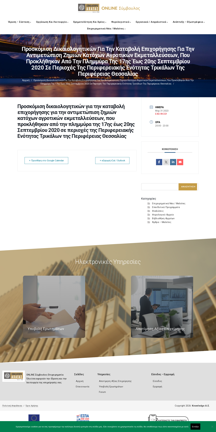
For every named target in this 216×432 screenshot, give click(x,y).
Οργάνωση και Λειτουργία (52, 22)
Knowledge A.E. (201, 405)
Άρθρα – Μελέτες (161, 222)
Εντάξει (195, 426)
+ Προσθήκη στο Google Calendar (46, 160)
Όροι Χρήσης (32, 405)
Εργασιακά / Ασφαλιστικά (152, 22)
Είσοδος (157, 381)
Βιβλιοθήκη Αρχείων (163, 218)
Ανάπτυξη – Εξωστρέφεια (189, 22)
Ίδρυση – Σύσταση (19, 22)
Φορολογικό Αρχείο (163, 214)
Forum (102, 392)
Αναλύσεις (158, 211)
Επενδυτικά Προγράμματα (166, 207)
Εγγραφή (157, 386)
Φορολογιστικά (121, 22)
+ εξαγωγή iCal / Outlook (112, 160)
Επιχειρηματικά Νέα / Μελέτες (106, 28)
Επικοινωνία (82, 386)
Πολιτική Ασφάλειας (12, 405)
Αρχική (26, 80)
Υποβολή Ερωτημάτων (111, 386)
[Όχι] (212, 428)
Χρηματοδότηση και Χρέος (89, 22)
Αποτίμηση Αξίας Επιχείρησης (115, 381)
